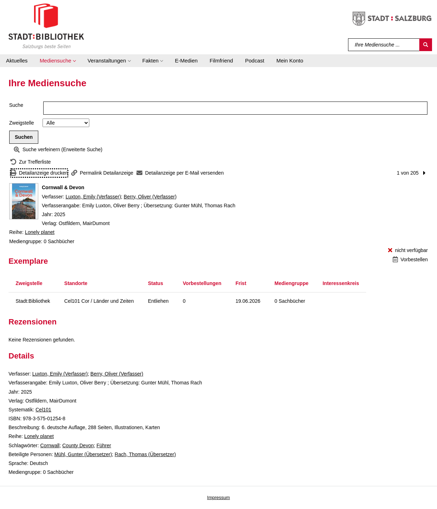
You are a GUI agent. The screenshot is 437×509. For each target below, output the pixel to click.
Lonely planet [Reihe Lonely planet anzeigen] (39, 232)
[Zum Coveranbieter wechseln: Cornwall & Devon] (23, 201)
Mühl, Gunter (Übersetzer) (83, 454)
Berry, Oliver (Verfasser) (150, 196)
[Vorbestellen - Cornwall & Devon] (410, 259)
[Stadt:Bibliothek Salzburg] (46, 26)
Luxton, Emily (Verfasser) (93, 196)
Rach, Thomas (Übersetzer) (145, 454)
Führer (103, 445)
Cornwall (49, 445)
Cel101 (43, 409)
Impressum (218, 497)
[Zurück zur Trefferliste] (30, 162)
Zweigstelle (21, 123)
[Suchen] (425, 44)
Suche (16, 105)
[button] (57, 60)
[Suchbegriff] (384, 44)
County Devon (78, 445)
